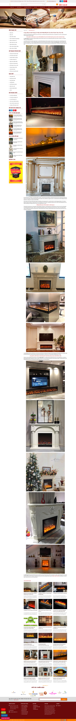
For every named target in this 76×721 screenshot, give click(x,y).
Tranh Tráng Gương (14, 57)
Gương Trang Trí (13, 59)
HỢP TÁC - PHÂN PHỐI (51, 7)
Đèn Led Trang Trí (13, 40)
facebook (60, 1)
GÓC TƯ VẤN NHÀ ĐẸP (60, 7)
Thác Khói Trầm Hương (14, 101)
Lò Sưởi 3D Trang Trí (13, 97)
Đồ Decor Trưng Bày (14, 63)
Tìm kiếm (44, 4)
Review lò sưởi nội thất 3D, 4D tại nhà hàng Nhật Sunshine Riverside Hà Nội (18, 122)
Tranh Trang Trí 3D (13, 67)
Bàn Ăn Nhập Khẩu (13, 88)
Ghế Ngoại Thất (13, 78)
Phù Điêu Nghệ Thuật (13, 55)
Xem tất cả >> (45, 685)
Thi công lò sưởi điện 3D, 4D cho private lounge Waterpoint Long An (17, 129)
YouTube (3, 709)
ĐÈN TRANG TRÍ (19, 7)
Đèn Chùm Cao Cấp (13, 42)
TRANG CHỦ (12, 7)
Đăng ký (64, 699)
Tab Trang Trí (12, 76)
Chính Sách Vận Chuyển (25, 711)
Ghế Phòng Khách (13, 84)
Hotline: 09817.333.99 (5, 718)
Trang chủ (25, 30)
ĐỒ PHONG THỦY (42, 7)
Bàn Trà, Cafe (12, 86)
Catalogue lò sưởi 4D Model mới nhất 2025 (60, 593)
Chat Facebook (4, 715)
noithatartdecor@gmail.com (52, 1)
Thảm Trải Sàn (12, 69)
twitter (62, 1)
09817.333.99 (63, 4)
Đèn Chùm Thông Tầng (14, 46)
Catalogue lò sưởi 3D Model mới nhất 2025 (30, 610)
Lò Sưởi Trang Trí (13, 99)
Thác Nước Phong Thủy (14, 103)
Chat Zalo (3, 712)
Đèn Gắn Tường (13, 36)
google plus (64, 1)
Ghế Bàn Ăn (12, 82)
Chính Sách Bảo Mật (24, 709)
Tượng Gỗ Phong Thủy (14, 105)
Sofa (11, 90)
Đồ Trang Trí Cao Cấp (14, 65)
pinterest (66, 1)
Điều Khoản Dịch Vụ (24, 710)
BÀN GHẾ (35, 7)
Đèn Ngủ (11, 32)
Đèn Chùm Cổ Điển (13, 48)
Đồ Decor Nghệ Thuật (14, 71)
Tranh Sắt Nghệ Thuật (14, 53)
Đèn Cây (11, 34)
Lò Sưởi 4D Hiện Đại (13, 95)
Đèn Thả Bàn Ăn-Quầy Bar (14, 38)
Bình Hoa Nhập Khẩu (13, 61)
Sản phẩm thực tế (31, 30)
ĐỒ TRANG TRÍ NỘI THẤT (27, 7)
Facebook (58, 705)
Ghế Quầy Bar (12, 80)
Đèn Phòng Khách (13, 44)
